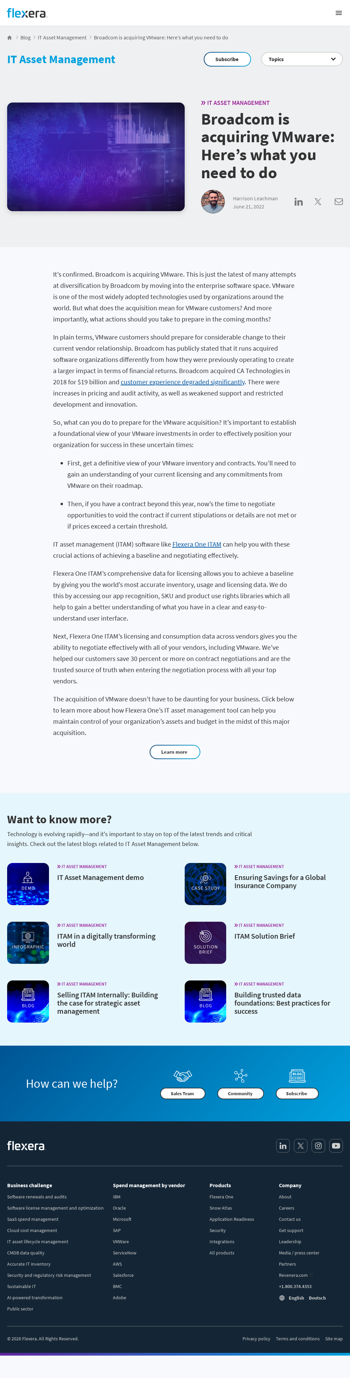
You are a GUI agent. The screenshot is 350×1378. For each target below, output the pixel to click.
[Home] (27, 13)
